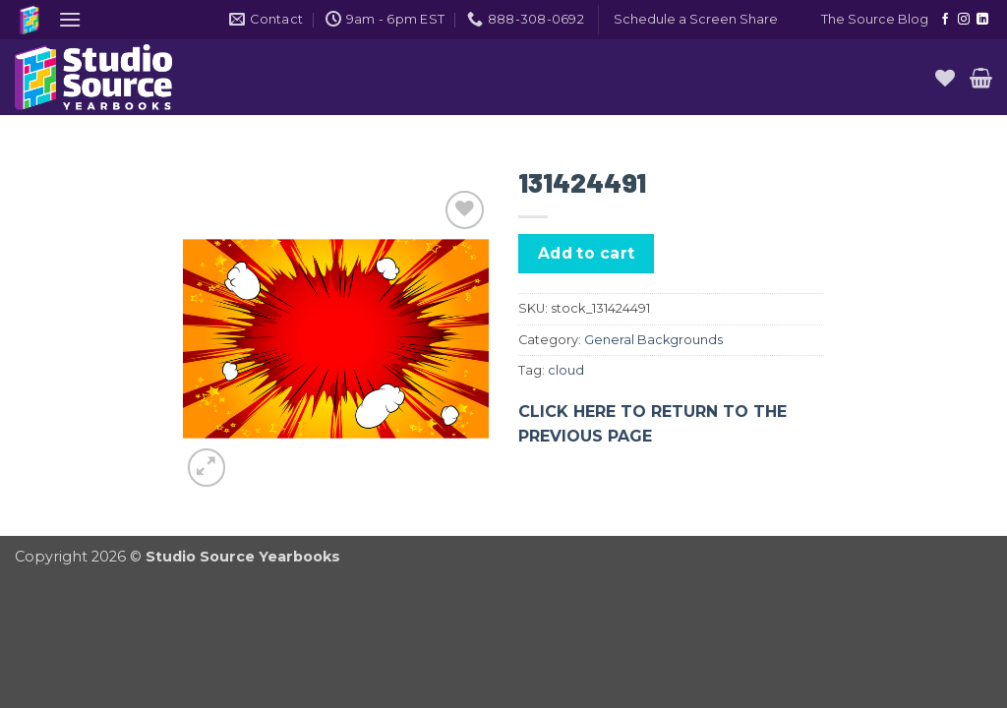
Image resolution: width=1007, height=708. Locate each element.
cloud (566, 370)
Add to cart (586, 253)
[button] (70, 19)
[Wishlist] (945, 77)
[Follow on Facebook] (945, 20)
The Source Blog (874, 19)
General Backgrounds (653, 339)
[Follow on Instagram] (964, 20)
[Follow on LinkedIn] (982, 20)
